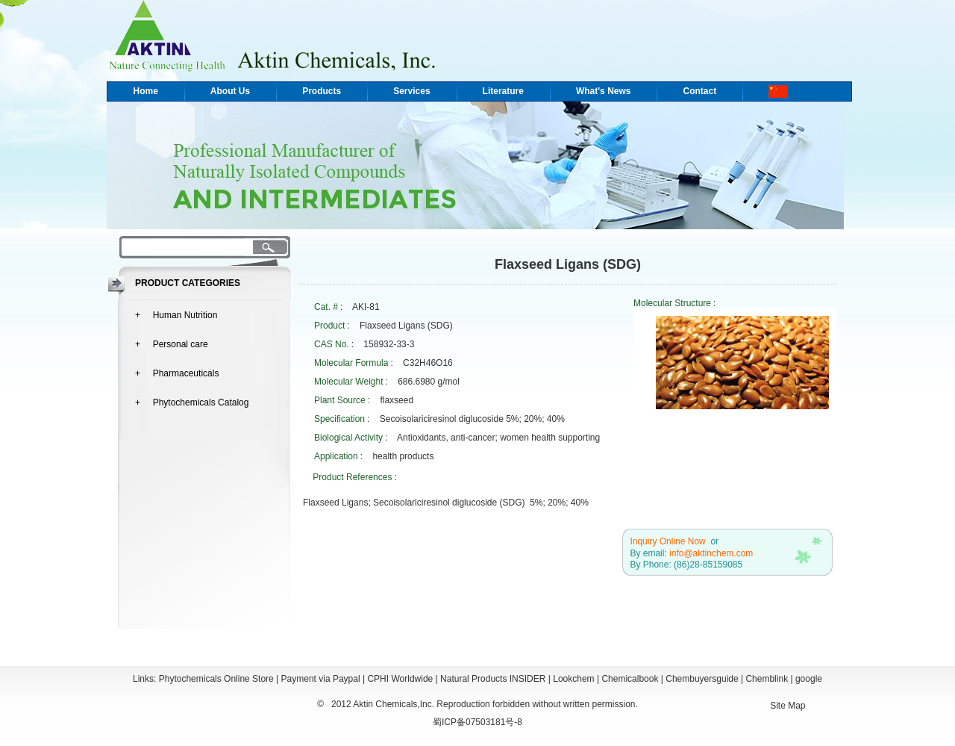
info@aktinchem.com (711, 553)
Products (321, 91)
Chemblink (766, 679)
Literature (503, 91)
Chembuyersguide (702, 679)
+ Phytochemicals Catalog (191, 402)
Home (146, 91)
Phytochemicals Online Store (216, 679)
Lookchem (573, 679)
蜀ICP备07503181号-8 (477, 722)
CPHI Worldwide (400, 679)
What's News (603, 91)
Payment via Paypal (320, 679)
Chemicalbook (629, 679)
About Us (230, 91)
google (808, 679)
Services (411, 91)
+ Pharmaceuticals (177, 373)
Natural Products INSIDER (492, 679)
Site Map (787, 705)
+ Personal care (171, 344)
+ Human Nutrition (176, 315)
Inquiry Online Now (667, 541)
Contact (699, 91)
